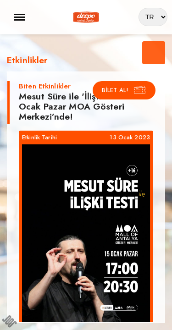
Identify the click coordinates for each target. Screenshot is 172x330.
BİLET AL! (124, 90)
